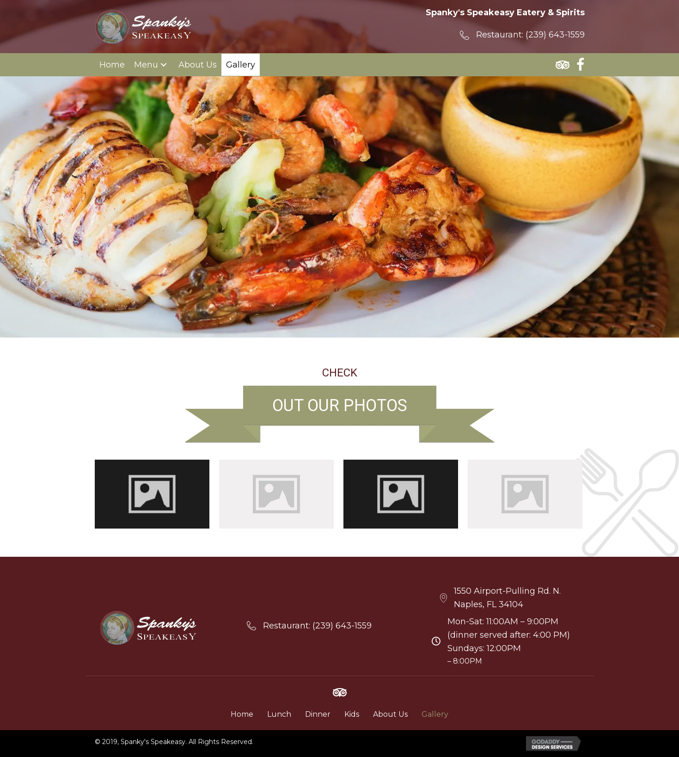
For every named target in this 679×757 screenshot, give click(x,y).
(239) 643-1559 (555, 35)
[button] (163, 64)
